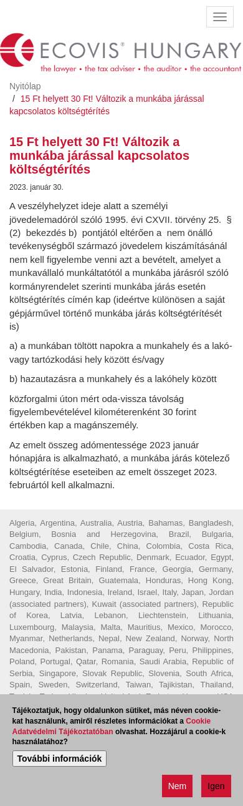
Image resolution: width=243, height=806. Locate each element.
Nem (177, 787)
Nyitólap (25, 86)
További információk (59, 760)
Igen (215, 787)
